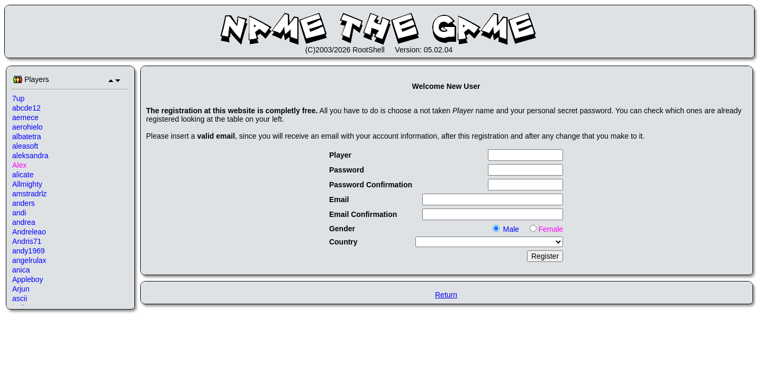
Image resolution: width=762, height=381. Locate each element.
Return (446, 295)
